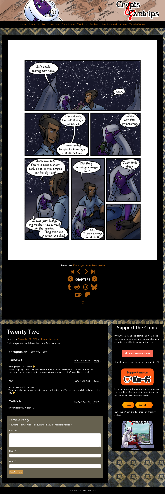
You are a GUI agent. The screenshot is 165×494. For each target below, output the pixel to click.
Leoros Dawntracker (95, 266)
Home (23, 25)
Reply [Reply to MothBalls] (96, 402)
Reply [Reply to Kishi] (96, 381)
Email (11, 461)
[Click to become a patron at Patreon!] (137, 353)
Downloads (53, 25)
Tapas (128, 405)
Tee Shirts (82, 25)
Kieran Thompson (50, 339)
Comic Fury (144, 405)
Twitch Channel (137, 25)
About (32, 25)
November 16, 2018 (27, 339)
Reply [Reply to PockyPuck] (96, 360)
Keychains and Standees (114, 25)
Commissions (68, 25)
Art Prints (95, 25)
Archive (41, 25)
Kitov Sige (78, 266)
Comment (13, 430)
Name (12, 451)
